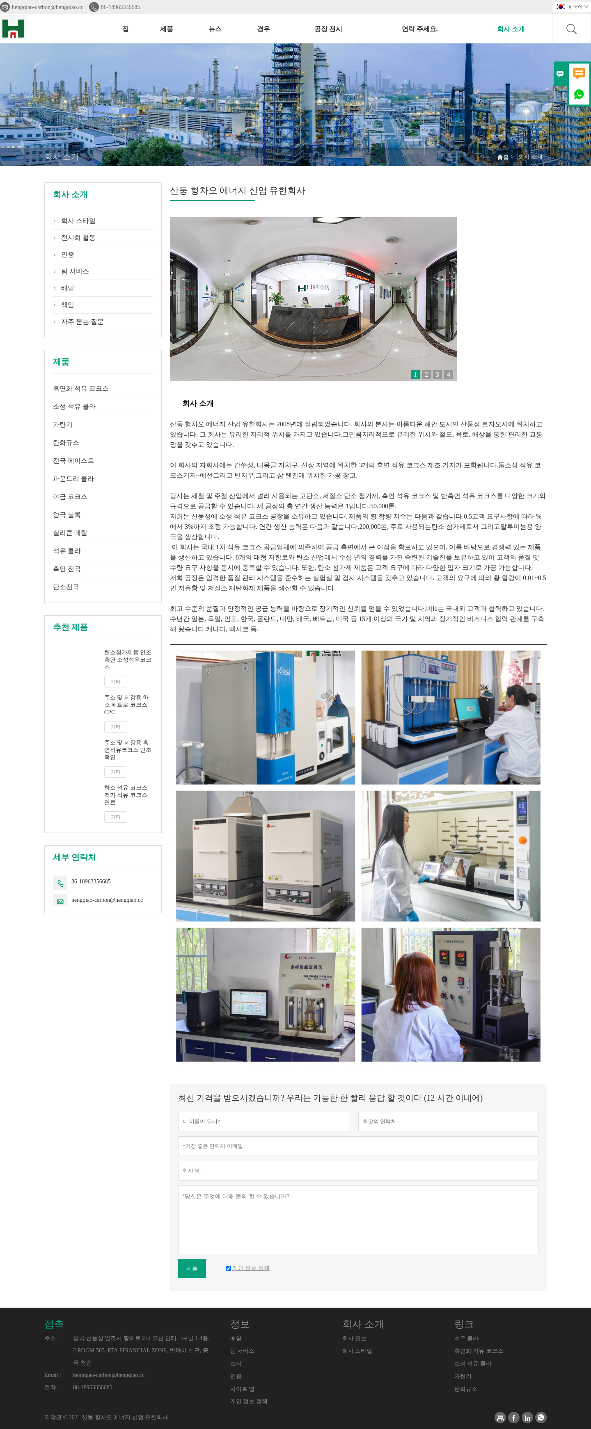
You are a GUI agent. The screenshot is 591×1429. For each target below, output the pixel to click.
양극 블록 (67, 514)
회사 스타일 (78, 220)
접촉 (54, 1324)
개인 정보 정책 (249, 1401)
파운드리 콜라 (73, 478)
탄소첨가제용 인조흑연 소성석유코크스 (128, 659)
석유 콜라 (67, 550)
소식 (236, 1364)
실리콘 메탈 (70, 532)
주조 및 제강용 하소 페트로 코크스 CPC (126, 704)
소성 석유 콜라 (74, 406)
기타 (116, 682)
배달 (67, 287)
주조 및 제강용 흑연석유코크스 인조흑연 (128, 750)
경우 (263, 28)
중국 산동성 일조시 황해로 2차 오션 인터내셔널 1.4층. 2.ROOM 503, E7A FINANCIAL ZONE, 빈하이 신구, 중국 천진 (141, 1350)
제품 (166, 28)
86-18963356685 (120, 7)
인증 (67, 254)
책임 (67, 304)
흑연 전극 (67, 568)
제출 (192, 1268)
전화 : (51, 1387)
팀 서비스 (75, 271)
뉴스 (215, 28)
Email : (52, 1375)
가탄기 (63, 424)
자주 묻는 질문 (82, 321)
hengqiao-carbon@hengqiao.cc (47, 7)
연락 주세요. (420, 28)
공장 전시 (328, 28)
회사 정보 (354, 1339)
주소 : (51, 1338)
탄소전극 (66, 586)
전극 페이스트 (73, 460)
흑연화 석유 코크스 (81, 388)
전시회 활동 (78, 237)
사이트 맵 (242, 1389)
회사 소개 (511, 28)
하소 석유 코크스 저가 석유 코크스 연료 (125, 795)
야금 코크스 (70, 496)
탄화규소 (66, 442)
